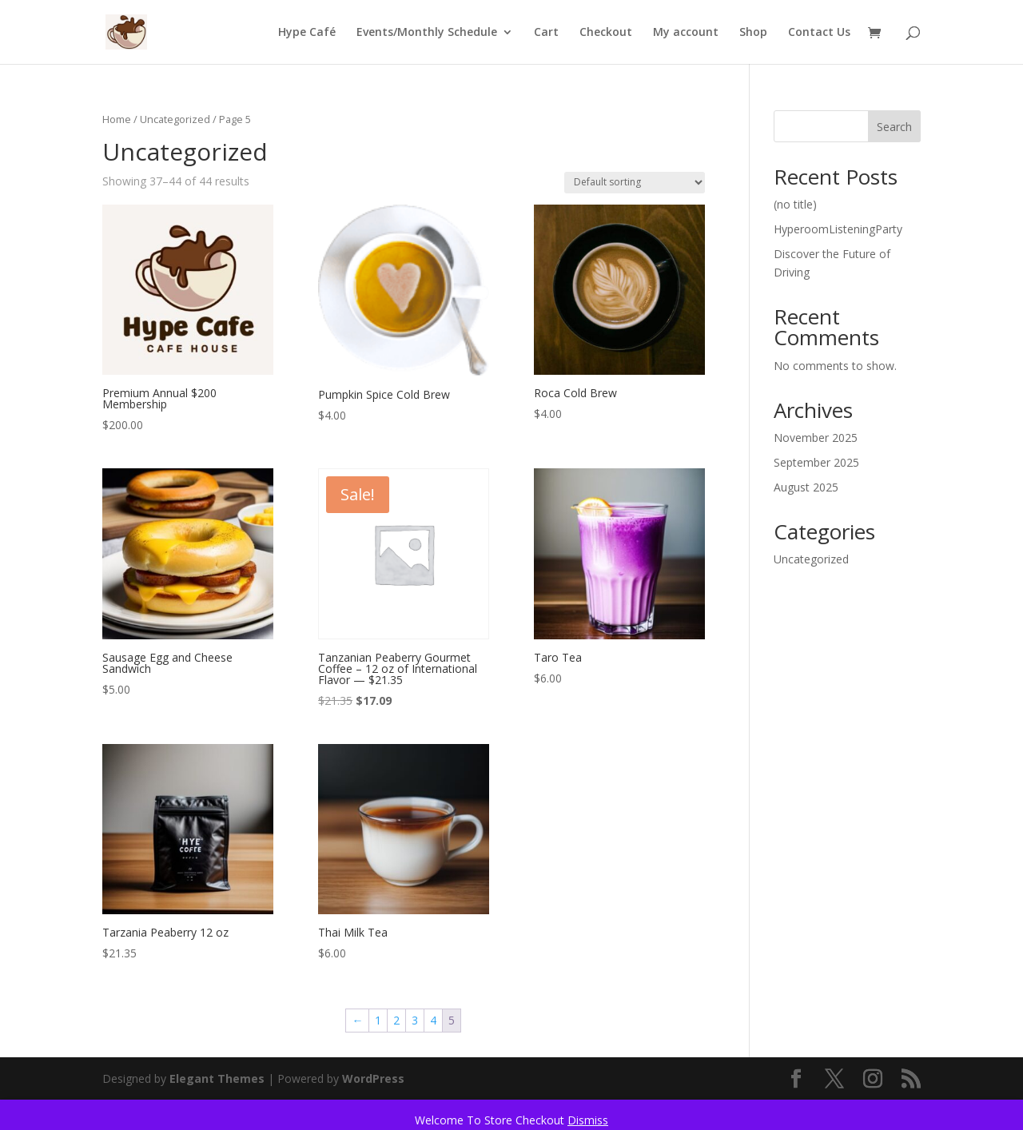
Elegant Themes (217, 1078)
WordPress (373, 1078)
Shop (753, 32)
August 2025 (806, 487)
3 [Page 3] (415, 1020)
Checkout (605, 32)
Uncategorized (175, 119)
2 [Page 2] (396, 1020)
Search (894, 126)
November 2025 (816, 437)
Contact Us (819, 32)
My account (685, 32)
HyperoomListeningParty (838, 229)
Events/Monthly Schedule (426, 32)
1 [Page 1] (378, 1020)
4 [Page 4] (433, 1020)
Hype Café (307, 32)
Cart (546, 32)
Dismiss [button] (587, 1120)
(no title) (795, 204)
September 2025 (816, 462)
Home (116, 119)
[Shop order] (634, 182)
